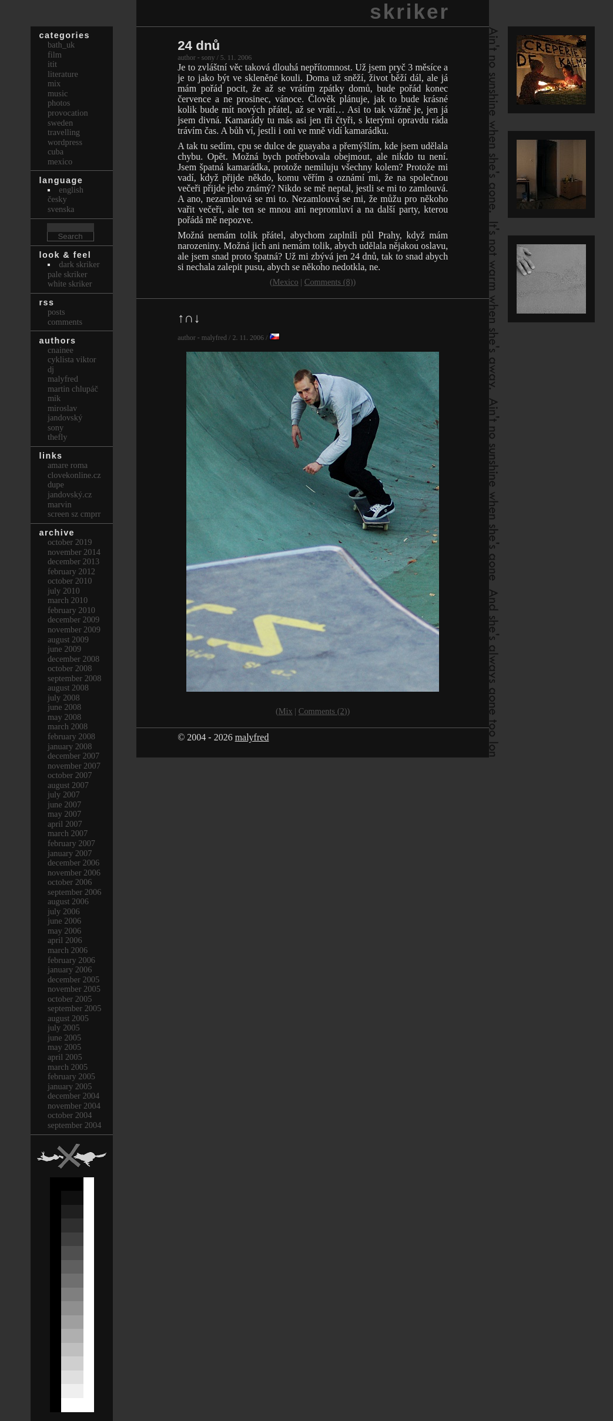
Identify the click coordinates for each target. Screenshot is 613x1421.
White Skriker (70, 283)
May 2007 (64, 814)
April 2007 (65, 824)
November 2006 (74, 872)
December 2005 (73, 979)
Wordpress (65, 142)
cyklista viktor (72, 359)
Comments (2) (323, 711)
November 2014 (74, 552)
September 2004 (75, 1125)
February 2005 (71, 1076)
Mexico (286, 282)
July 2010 (64, 590)
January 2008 (70, 746)
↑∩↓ (188, 318)
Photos (59, 102)
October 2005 (70, 999)
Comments (65, 321)
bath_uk (61, 44)
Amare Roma (68, 465)
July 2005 (64, 1027)
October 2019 (70, 542)
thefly (58, 437)
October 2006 (70, 882)
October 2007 (70, 775)
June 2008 (64, 707)
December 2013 (73, 561)
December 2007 (73, 755)
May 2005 (64, 1047)
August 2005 (68, 1018)
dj (51, 369)
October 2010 (70, 580)
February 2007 (71, 843)
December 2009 (73, 619)
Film (55, 54)
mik (54, 398)
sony (55, 427)
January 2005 (70, 1086)
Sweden (60, 122)
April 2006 (65, 940)
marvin (60, 504)
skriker (410, 11)
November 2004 (74, 1105)
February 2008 (71, 736)
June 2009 (64, 649)
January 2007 (70, 853)
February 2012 (71, 571)
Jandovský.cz (70, 494)
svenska (61, 209)
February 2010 (71, 610)
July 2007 (64, 794)
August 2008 (68, 687)
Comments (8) (328, 282)
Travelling (64, 132)
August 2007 (68, 785)
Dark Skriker (79, 264)
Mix (286, 711)
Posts (56, 311)
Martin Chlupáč (73, 388)
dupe (56, 484)
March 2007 (68, 833)
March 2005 (68, 1067)
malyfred (252, 737)
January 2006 (70, 969)
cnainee (60, 350)
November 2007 (74, 765)
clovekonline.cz (74, 475)
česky (57, 199)
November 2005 (74, 989)
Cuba (55, 151)
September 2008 (75, 678)
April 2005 (65, 1057)
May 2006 (64, 930)
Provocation (68, 112)
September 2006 (75, 892)
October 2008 (70, 668)
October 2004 (70, 1115)
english (71, 189)
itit (52, 64)
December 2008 (73, 659)
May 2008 (64, 717)
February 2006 (71, 960)
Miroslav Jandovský (65, 413)
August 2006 (68, 901)
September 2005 (75, 1008)
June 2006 (64, 920)
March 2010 (68, 600)
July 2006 (64, 911)
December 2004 (73, 1095)
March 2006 (68, 950)
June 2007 (64, 804)
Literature (63, 74)
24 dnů (198, 45)
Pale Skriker (68, 274)
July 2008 (64, 697)
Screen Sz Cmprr (74, 513)
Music (58, 93)
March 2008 (68, 726)
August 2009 (68, 639)
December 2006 (73, 862)
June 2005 (64, 1037)
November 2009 (74, 629)
